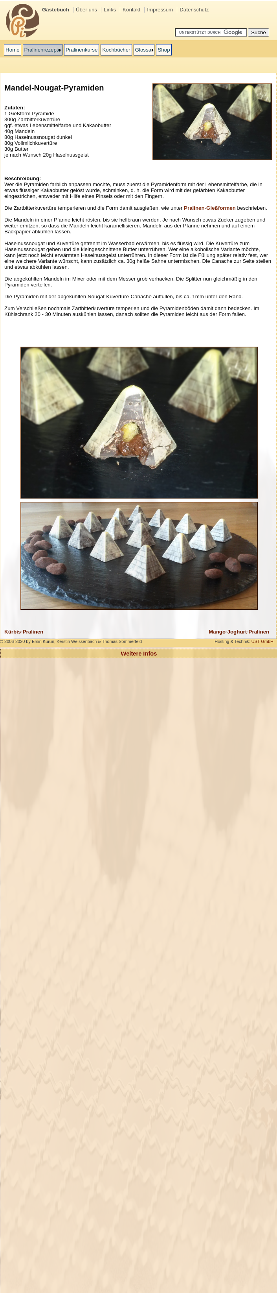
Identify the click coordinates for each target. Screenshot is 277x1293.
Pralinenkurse (82, 50)
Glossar (144, 50)
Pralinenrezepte (42, 50)
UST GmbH (262, 641)
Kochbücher (116, 50)
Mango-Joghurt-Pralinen (239, 632)
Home (13, 50)
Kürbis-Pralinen (23, 632)
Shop (164, 50)
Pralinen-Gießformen (210, 208)
